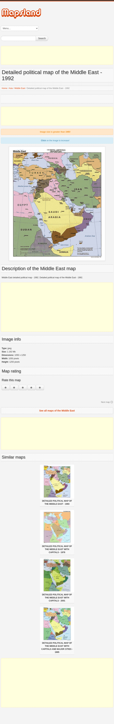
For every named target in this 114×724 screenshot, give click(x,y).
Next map (105, 402)
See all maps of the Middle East (57, 410)
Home (4, 88)
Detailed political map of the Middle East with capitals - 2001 (57, 597)
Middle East (19, 88)
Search (42, 38)
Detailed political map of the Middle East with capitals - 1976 (57, 549)
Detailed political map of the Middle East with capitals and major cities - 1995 (57, 647)
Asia (11, 88)
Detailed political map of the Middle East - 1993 (57, 502)
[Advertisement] (57, 55)
